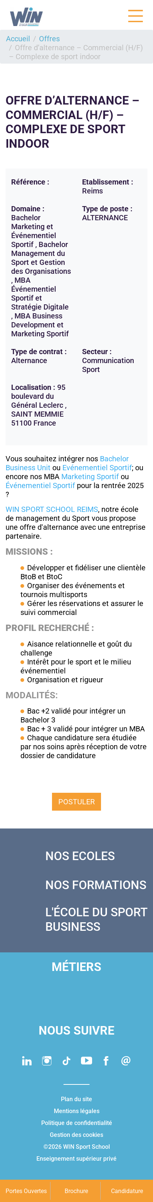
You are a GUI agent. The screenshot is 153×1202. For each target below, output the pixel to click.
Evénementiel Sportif (97, 467)
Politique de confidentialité (76, 1122)
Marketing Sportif (90, 476)
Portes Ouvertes (26, 1191)
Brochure (76, 1191)
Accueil (18, 38)
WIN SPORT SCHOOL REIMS (52, 509)
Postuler (76, 801)
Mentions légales (77, 1111)
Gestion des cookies (76, 1134)
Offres (49, 38)
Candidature (127, 1191)
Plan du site (76, 1099)
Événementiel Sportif (40, 485)
